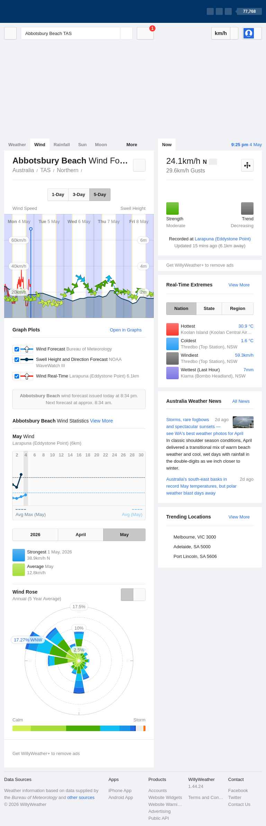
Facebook (238, 790)
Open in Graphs (126, 329)
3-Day (79, 194)
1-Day (58, 194)
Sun (82, 144)
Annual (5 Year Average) (36, 598)
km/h (221, 33)
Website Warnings (166, 804)
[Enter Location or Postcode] (77, 33)
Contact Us (239, 804)
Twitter (234, 797)
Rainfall (62, 144)
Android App (120, 797)
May (124, 534)
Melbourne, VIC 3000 (195, 537)
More (131, 144)
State (209, 308)
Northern (67, 170)
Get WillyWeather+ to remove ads (199, 265)
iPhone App (120, 790)
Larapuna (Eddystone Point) (223, 238)
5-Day (100, 194)
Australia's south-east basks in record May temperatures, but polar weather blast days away (210, 486)
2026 (35, 534)
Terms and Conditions (206, 797)
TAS (45, 170)
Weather (17, 144)
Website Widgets (165, 797)
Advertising (159, 811)
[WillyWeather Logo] (36, 11)
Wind (39, 144)
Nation (181, 308)
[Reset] (114, 33)
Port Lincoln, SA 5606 (195, 556)
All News (241, 401)
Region (237, 308)
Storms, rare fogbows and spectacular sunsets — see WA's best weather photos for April (210, 444)
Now (166, 144)
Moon (101, 144)
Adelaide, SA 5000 (192, 546)
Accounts (157, 790)
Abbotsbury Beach (85, 169)
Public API (158, 818)
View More (239, 284)
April (81, 534)
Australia (23, 170)
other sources (81, 797)
